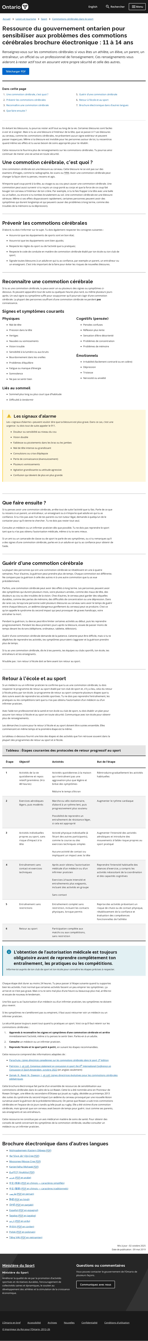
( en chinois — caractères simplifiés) (36, 1183)
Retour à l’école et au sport (94, 99)
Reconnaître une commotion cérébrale (27, 105)
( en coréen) (21, 1226)
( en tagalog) (22, 1215)
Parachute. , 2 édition (59, 1060)
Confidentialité (89, 1322)
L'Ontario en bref (11, 1322)
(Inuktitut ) (22, 1172)
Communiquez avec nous (95, 1284)
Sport (44, 19)
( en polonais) (22, 1232)
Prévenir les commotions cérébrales (26, 99)
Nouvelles (69, 1322)
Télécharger (16, 71)
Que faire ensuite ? (16, 110)
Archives (52, 1322)
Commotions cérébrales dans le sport (72, 19)
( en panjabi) (21, 1205)
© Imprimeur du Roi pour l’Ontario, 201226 (26, 1329)
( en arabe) (20, 1177)
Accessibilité (34, 1322)
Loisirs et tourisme (26, 19)
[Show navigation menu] (137, 6)
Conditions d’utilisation (117, 1322)
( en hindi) (19, 1199)
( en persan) (21, 1194)
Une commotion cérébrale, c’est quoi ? (27, 94)
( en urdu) (19, 1221)
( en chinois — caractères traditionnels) (38, 1188)
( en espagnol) (23, 1210)
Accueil (6, 19)
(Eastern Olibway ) (30, 1150)
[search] (115, 6)
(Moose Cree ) (25, 1161)
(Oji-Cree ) (24, 1156)
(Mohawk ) (24, 1167)
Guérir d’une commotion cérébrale (98, 94)
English (92, 6)
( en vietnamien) (25, 1237)
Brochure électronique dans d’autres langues (103, 105)
